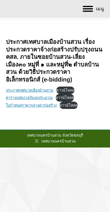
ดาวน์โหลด (65, 90)
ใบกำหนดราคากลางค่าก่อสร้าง (31, 105)
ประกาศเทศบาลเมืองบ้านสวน (29, 90)
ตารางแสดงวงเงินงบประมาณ (29, 97)
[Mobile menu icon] (93, 9)
